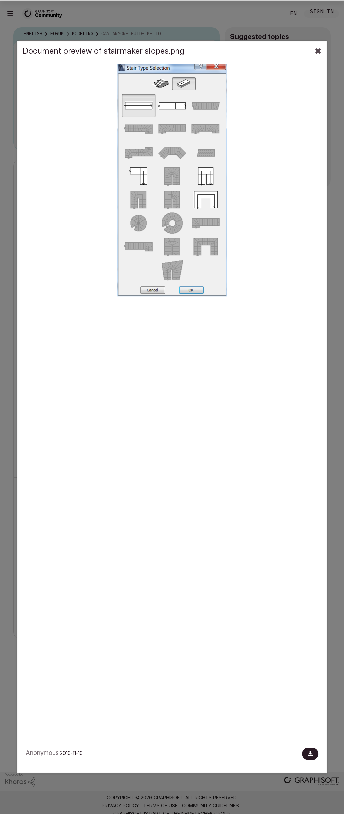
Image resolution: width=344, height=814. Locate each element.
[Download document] (310, 754)
